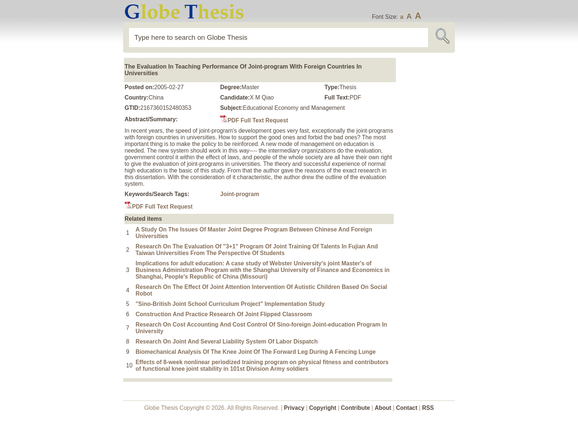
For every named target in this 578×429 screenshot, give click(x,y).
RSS (428, 408)
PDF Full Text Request (254, 120)
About (383, 408)
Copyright (323, 408)
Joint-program (239, 194)
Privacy (294, 408)
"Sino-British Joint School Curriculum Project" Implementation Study (230, 304)
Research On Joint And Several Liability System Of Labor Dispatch (227, 341)
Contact (407, 408)
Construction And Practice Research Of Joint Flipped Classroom (224, 314)
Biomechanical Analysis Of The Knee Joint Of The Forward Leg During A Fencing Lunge (256, 352)
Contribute (355, 408)
